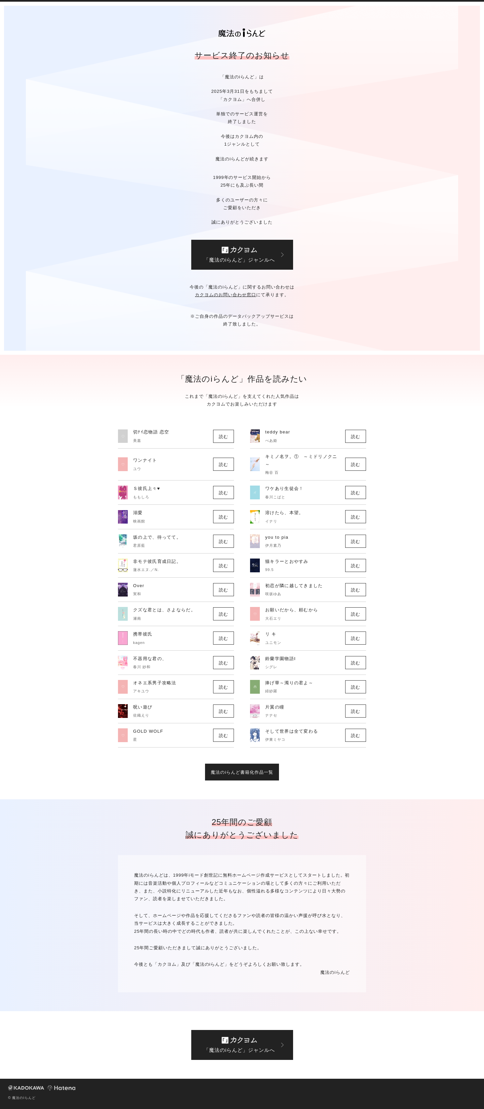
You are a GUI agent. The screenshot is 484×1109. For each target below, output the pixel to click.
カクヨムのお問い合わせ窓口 (225, 294)
